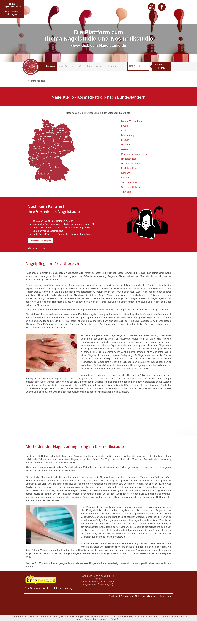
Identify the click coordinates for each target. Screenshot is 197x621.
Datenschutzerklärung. (96, 619)
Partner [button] (112, 66)
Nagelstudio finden (161, 66)
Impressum (165, 596)
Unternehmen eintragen (91, 66)
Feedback (113, 596)
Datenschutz (126, 596)
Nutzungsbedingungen (146, 596)
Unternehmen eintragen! (40, 241)
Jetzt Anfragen (66, 66)
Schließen (116, 619)
